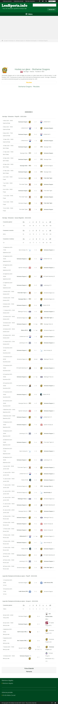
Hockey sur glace (20, 40)
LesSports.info (8, 5)
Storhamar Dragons (43, 40)
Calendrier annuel (18, 1)
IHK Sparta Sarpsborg (48, 276)
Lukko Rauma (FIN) (48, 582)
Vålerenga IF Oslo (22, 311)
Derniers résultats (30, 1)
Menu (29, 14)
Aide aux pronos (7, 1)
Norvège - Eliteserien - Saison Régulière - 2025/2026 (16, 218)
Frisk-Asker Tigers (48, 178)
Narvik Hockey (22, 250)
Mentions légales (8, 683)
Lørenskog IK (47, 285)
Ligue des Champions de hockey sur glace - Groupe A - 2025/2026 (20, 601)
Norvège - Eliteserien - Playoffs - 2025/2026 (14, 116)
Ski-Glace (11, 40)
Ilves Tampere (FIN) (21, 640)
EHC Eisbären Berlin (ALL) (48, 616)
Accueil (5, 40)
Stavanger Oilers (47, 146)
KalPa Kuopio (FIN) (21, 631)
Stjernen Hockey (22, 267)
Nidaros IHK (45, 305)
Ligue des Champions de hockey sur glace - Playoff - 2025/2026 (19, 576)
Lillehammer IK (46, 121)
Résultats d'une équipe (31, 40)
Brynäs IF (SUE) (22, 648)
